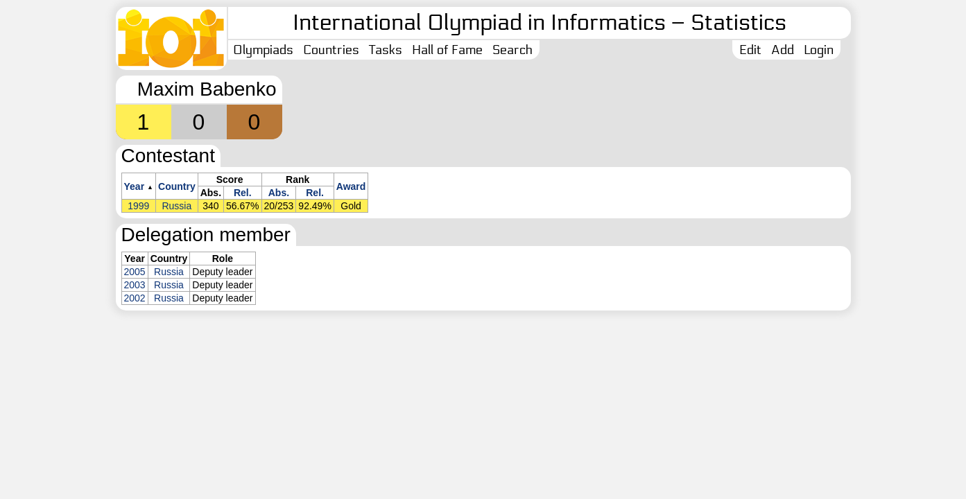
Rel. (243, 192)
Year (134, 186)
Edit (750, 50)
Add (782, 50)
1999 (138, 205)
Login (819, 50)
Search (512, 50)
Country (177, 186)
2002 (135, 298)
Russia (176, 205)
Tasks (385, 50)
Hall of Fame (447, 50)
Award (351, 186)
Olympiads (263, 50)
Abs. (278, 192)
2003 (135, 284)
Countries (331, 50)
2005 (135, 271)
